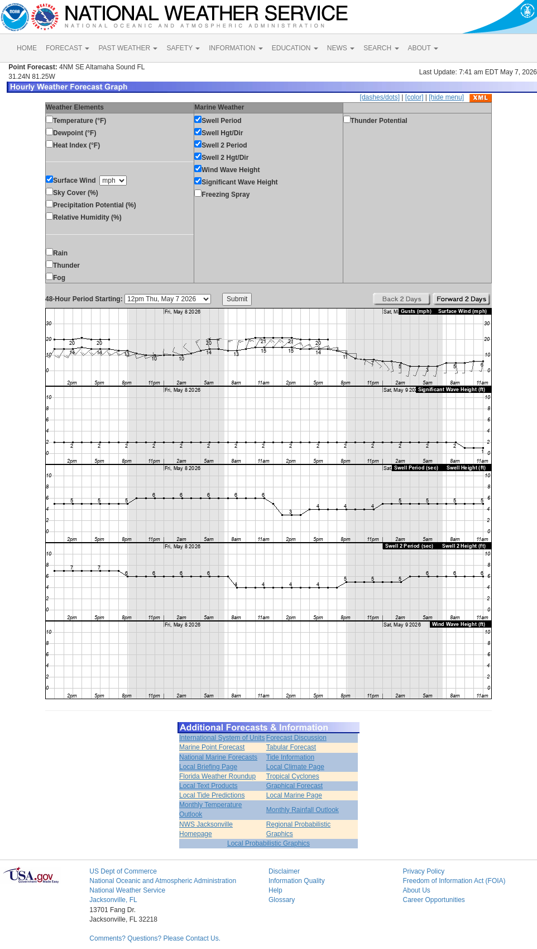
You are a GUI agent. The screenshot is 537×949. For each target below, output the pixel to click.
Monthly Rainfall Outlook (302, 810)
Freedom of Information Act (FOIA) (453, 881)
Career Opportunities (433, 900)
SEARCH (381, 48)
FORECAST (67, 48)
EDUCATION (295, 48)
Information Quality (296, 881)
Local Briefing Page (208, 767)
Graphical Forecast (294, 786)
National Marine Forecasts (218, 757)
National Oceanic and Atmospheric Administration (162, 881)
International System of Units (222, 738)
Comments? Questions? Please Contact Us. (154, 938)
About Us (416, 890)
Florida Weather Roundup (217, 776)
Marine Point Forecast (211, 747)
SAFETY (183, 48)
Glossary (281, 900)
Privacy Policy (423, 871)
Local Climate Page (295, 767)
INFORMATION (235, 48)
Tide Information (290, 757)
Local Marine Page (294, 795)
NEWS (340, 48)
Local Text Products (208, 786)
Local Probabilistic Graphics (268, 843)
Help (275, 890)
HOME (27, 48)
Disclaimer (284, 871)
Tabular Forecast (291, 747)
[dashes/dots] (380, 97)
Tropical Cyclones (292, 776)
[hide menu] (446, 97)
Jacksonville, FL (113, 900)
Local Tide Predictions (211, 795)
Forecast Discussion (296, 738)
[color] (414, 97)
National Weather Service (127, 890)
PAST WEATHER (127, 48)
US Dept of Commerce (123, 871)
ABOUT (423, 48)
